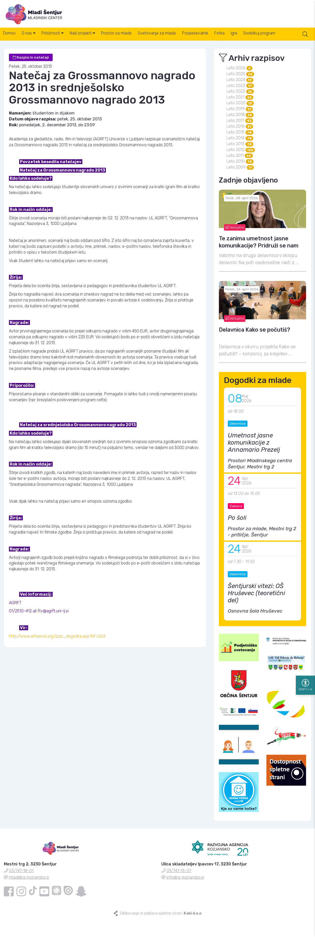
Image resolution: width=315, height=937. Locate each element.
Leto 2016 (240, 143)
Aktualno (234, 244)
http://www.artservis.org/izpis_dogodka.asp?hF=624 (57, 653)
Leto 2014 (240, 154)
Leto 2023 (240, 102)
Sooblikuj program (290, 38)
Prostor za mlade (131, 38)
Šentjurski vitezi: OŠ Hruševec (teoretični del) (256, 610)
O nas (33, 38)
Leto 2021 (240, 113)
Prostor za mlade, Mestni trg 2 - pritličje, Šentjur (262, 549)
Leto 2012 (241, 166)
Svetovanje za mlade (175, 38)
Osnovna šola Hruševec (255, 628)
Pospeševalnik (216, 38)
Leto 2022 (240, 108)
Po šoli (237, 534)
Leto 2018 (240, 131)
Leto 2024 (240, 96)
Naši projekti (94, 38)
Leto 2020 (240, 119)
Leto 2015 (240, 148)
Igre (261, 38)
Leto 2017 (240, 137)
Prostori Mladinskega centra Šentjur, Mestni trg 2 (260, 481)
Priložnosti (61, 38)
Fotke (244, 38)
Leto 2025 (240, 90)
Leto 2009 (240, 184)
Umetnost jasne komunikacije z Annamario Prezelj (254, 459)
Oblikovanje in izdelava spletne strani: (160, 930)
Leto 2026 (239, 84)
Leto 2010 (240, 178)
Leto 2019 (240, 125)
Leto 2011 (240, 172)
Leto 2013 (240, 160)
